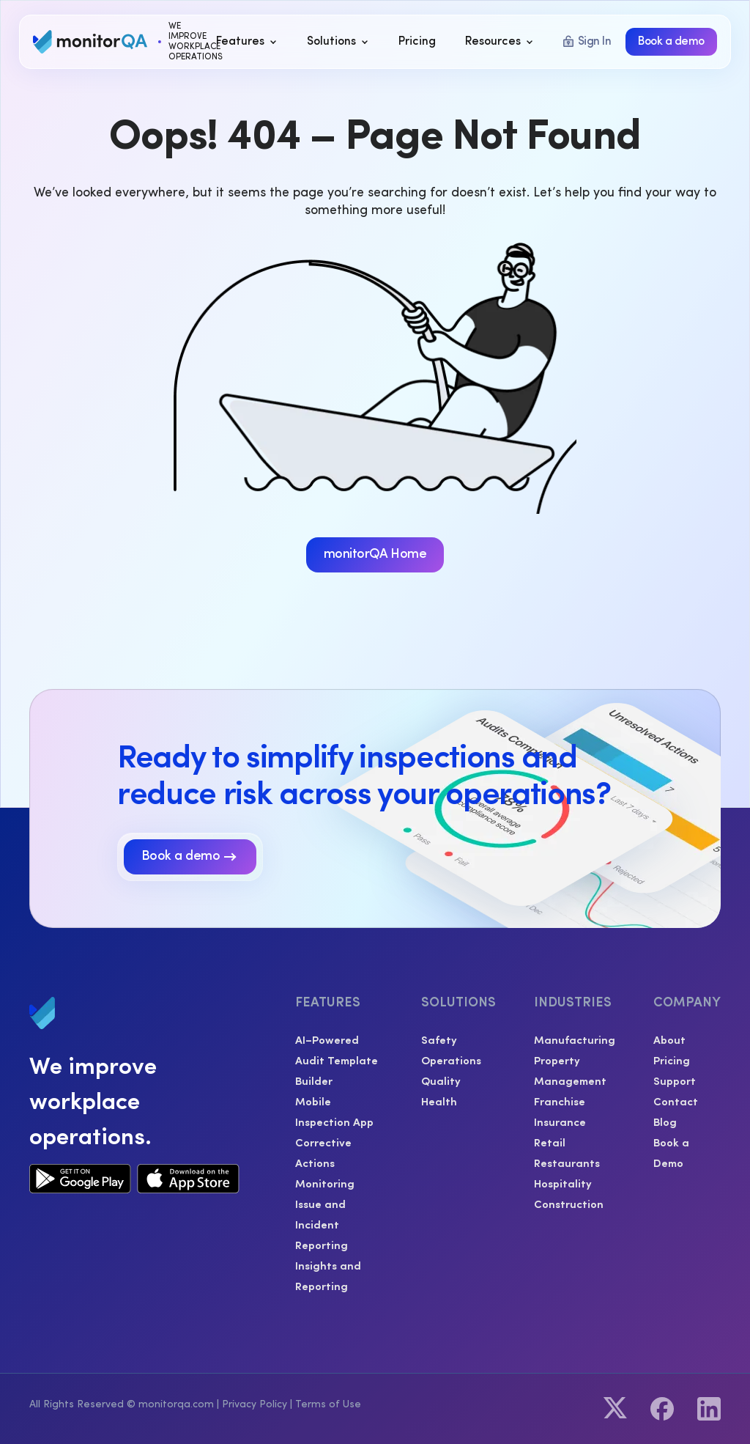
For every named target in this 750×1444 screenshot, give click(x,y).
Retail (549, 1141)
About (669, 1039)
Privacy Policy (254, 1404)
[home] (115, 41)
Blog (665, 1121)
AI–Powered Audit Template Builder (336, 1059)
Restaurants (567, 1162)
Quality (441, 1080)
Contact (675, 1100)
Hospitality (563, 1182)
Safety (439, 1039)
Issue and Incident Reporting (321, 1224)
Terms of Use (328, 1404)
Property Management (570, 1070)
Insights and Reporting (328, 1275)
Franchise (559, 1100)
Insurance (560, 1121)
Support (674, 1080)
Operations (451, 1059)
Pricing (671, 1059)
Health (439, 1100)
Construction (569, 1203)
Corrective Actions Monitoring (324, 1162)
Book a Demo (671, 1152)
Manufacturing (574, 1039)
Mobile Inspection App (334, 1111)
